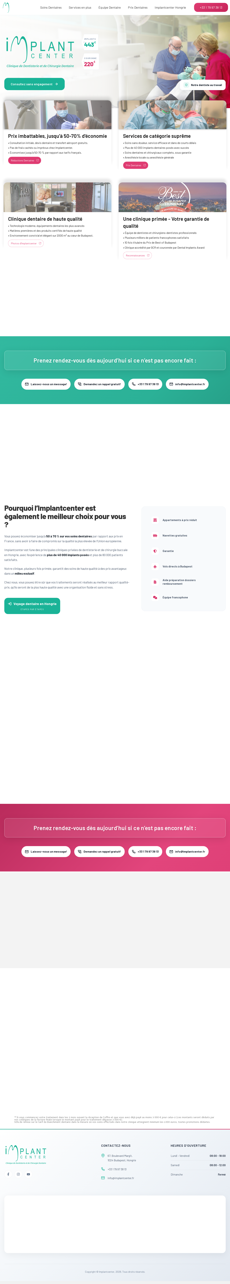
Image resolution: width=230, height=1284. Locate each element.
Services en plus (80, 7)
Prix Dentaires (138, 7)
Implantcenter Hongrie (170, 7)
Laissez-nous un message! (40, 384)
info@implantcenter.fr (193, 384)
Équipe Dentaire (109, 7)
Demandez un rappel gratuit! (97, 384)
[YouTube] (28, 1177)
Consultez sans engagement (34, 84)
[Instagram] (18, 1177)
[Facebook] (8, 1177)
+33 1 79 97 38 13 (147, 384)
